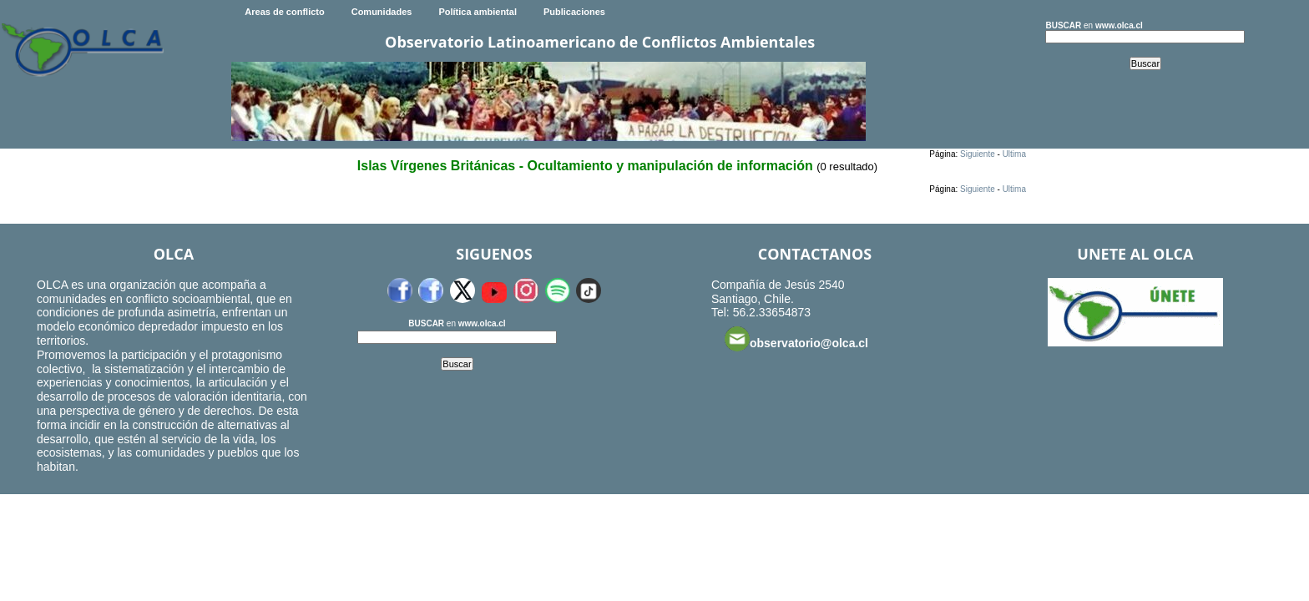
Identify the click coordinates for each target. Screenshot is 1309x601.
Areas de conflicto (284, 12)
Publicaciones (574, 12)
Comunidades (381, 12)
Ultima (1014, 154)
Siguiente (977, 154)
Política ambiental (477, 12)
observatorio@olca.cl (796, 338)
